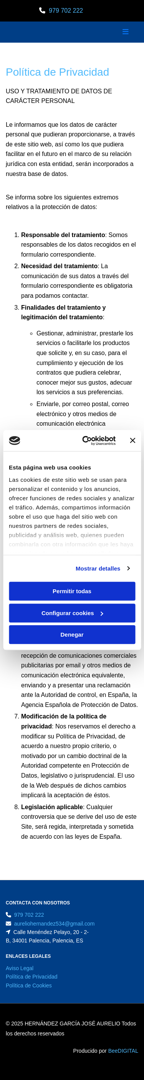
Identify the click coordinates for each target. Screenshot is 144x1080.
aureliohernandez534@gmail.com (54, 924)
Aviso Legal (19, 968)
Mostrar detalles (98, 568)
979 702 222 (66, 10)
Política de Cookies (29, 985)
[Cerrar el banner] (132, 440)
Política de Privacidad (32, 977)
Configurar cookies (72, 613)
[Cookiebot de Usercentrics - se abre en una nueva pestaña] (86, 441)
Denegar (71, 634)
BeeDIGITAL (123, 1051)
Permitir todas (72, 591)
